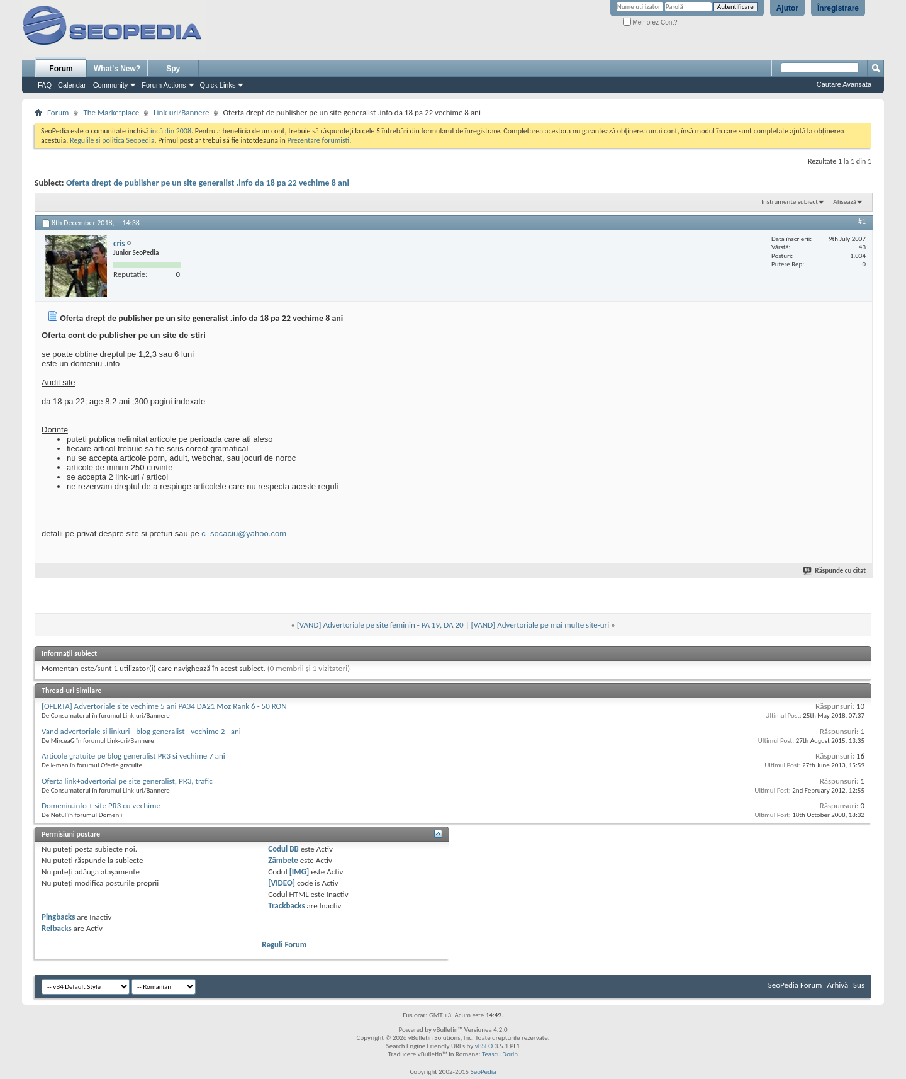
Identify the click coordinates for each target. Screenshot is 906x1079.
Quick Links (218, 85)
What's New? (117, 68)
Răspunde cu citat (835, 571)
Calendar (72, 85)
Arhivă (837, 985)
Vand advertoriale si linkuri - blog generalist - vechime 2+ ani (141, 731)
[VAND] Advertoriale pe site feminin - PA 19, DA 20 (380, 625)
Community (110, 85)
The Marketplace (111, 112)
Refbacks (57, 928)
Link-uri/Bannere (181, 112)
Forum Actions (164, 85)
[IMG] (299, 871)
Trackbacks (286, 905)
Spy (173, 68)
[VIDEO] (281, 883)
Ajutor (787, 8)
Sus (858, 985)
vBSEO (484, 1046)
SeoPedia (483, 1072)
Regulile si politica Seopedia (112, 140)
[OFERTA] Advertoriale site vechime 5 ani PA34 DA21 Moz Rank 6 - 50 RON (164, 706)
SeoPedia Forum (795, 985)
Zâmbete (283, 860)
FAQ (45, 85)
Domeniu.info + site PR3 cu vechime (101, 805)
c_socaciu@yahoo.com (243, 533)
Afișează (844, 202)
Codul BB (283, 849)
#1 (862, 221)
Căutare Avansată (844, 84)
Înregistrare (838, 8)
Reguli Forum (284, 944)
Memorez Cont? (650, 22)
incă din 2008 (170, 131)
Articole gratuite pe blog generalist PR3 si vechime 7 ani (133, 755)
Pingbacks (58, 917)
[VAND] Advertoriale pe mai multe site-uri (540, 625)
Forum (60, 68)
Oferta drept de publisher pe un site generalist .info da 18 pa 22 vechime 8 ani (207, 183)
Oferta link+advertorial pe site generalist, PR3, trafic (127, 781)
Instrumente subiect (789, 202)
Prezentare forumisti (318, 140)
